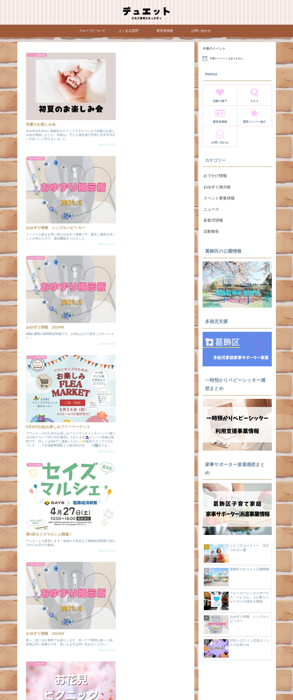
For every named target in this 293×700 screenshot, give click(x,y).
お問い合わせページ (226, 687)
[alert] (237, 58)
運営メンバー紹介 (197, 687)
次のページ (108, 541)
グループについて (133, 687)
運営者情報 (174, 687)
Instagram (155, 687)
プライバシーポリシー (257, 687)
